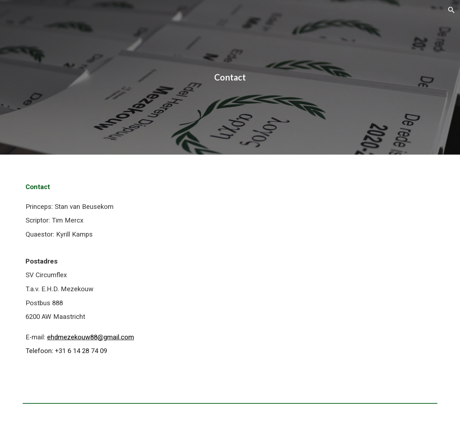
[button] (451, 10)
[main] (230, 77)
